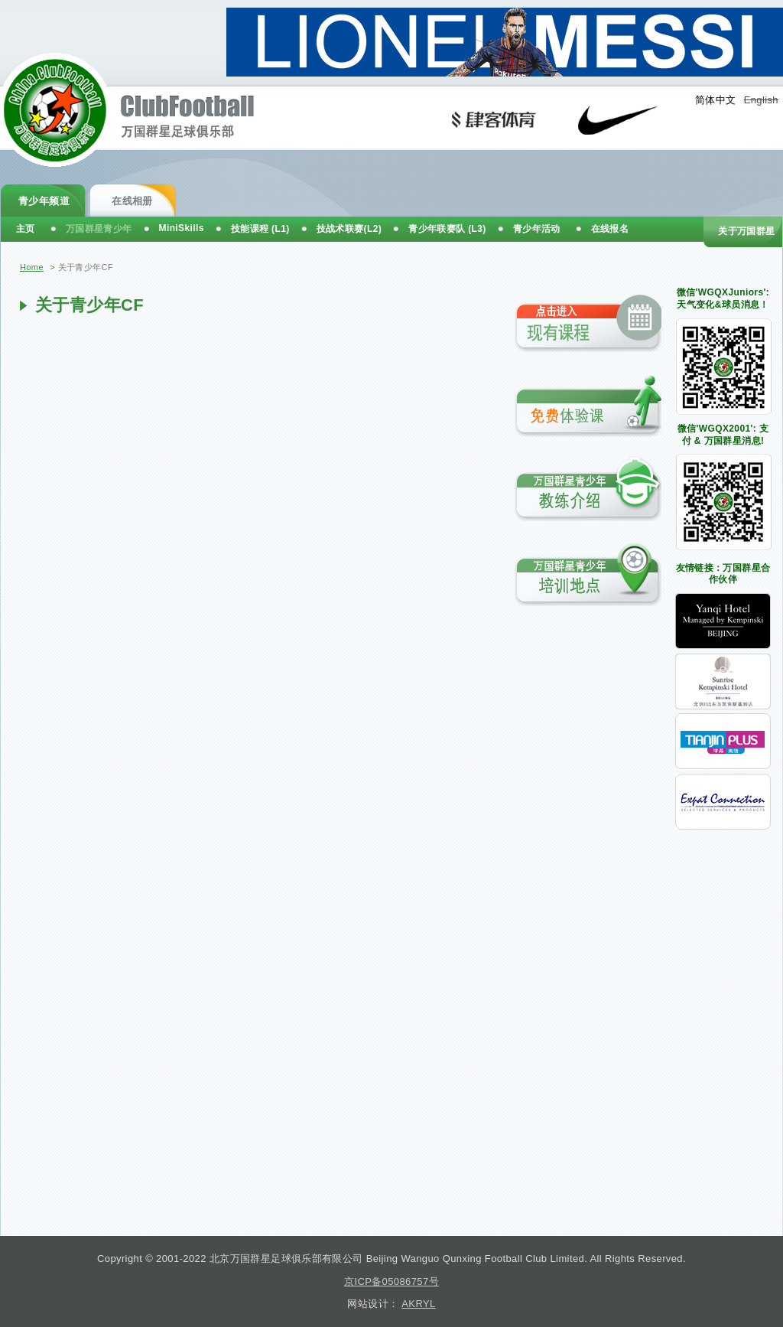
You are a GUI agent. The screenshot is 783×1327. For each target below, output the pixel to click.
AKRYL (418, 1303)
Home (32, 267)
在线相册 (132, 201)
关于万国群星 (746, 231)
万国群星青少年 (99, 228)
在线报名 (610, 228)
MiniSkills (181, 228)
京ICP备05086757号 (391, 1281)
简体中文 (715, 100)
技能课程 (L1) (260, 228)
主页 (25, 228)
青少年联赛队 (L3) (447, 228)
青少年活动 (536, 228)
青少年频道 (44, 201)
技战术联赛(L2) (349, 228)
